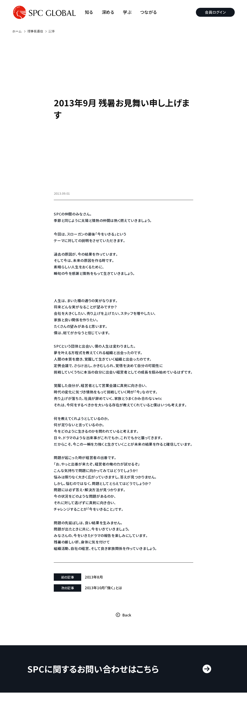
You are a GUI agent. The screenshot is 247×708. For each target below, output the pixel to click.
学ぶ (127, 12)
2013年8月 (94, 589)
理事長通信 (35, 31)
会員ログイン (215, 12)
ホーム (17, 31)
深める (108, 12)
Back (126, 627)
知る (89, 12)
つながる (148, 12)
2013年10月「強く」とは (103, 600)
